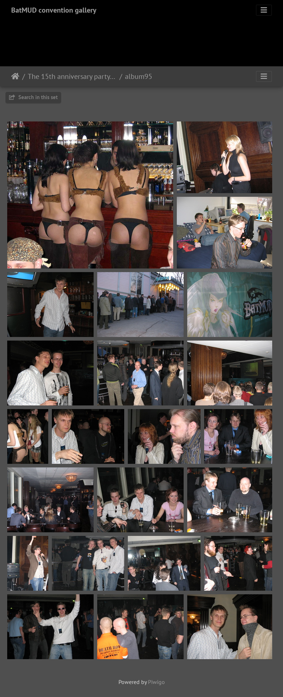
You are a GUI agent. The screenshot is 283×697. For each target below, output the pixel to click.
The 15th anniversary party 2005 (72, 76)
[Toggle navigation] (264, 10)
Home (15, 76)
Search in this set (33, 97)
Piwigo (156, 681)
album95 (138, 76)
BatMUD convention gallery (53, 10)
